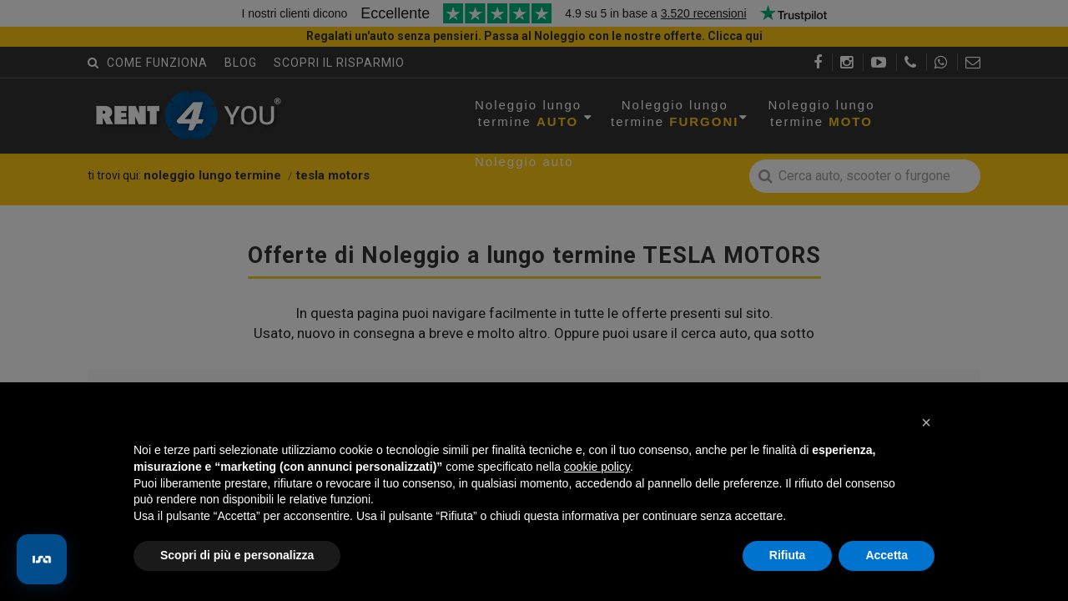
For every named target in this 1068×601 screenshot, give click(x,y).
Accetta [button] (886, 555)
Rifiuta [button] (787, 555)
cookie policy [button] (597, 466)
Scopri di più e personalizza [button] (237, 555)
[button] (926, 422)
